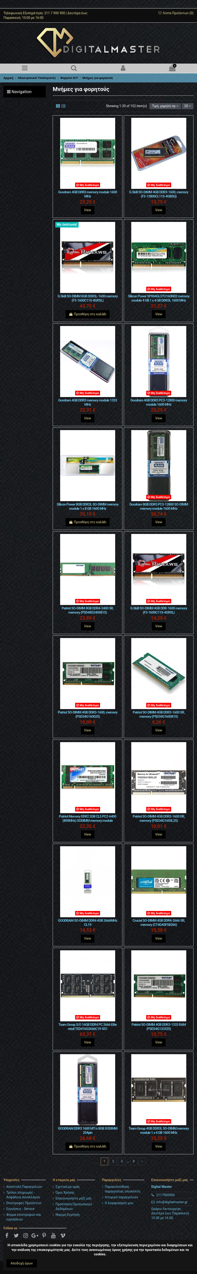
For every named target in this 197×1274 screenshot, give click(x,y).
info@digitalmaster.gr (171, 1202)
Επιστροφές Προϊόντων (23, 1203)
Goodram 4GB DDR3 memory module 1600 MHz (87, 194)
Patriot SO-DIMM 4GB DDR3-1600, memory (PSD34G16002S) (87, 714)
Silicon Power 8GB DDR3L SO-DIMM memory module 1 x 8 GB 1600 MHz (87, 506)
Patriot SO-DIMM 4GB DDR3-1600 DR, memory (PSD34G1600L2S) (159, 818)
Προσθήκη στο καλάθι (87, 314)
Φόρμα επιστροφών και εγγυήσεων (23, 1217)
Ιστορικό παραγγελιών (121, 1197)
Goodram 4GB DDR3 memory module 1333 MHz (87, 402)
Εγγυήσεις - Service (20, 1209)
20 (187, 106)
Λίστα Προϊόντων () (176, 13)
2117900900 (165, 1195)
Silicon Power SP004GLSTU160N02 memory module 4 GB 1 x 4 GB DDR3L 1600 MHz (159, 298)
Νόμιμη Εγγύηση (67, 1214)
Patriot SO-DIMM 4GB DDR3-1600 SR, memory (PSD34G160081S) (158, 714)
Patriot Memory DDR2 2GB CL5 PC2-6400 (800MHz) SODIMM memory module (87, 818)
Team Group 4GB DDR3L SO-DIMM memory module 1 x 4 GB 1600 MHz (159, 1130)
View (87, 210)
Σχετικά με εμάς (67, 1187)
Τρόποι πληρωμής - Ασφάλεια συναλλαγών (23, 1195)
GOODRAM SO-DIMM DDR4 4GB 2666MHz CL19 (87, 922)
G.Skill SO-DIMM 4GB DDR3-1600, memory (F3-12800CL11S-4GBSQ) (158, 194)
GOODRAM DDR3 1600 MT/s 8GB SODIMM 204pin (87, 1130)
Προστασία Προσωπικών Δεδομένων (73, 1206)
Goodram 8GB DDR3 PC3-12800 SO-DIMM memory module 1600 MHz (158, 506)
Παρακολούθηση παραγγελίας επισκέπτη (122, 1189)
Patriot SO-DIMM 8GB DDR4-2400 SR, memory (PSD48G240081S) (87, 610)
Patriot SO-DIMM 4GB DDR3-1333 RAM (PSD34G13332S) (158, 1027)
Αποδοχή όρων (22, 1263)
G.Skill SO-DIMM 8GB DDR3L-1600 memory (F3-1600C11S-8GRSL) (88, 298)
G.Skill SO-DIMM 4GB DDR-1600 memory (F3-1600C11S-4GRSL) (158, 610)
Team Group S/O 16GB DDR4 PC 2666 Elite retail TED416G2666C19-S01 (88, 1027)
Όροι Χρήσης (65, 1192)
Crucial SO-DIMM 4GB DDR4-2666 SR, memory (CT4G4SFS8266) (158, 922)
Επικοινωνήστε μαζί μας (73, 1198)
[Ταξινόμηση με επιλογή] (165, 106)
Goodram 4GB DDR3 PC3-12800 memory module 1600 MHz (158, 402)
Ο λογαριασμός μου (119, 1203)
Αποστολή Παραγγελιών (24, 1187)
